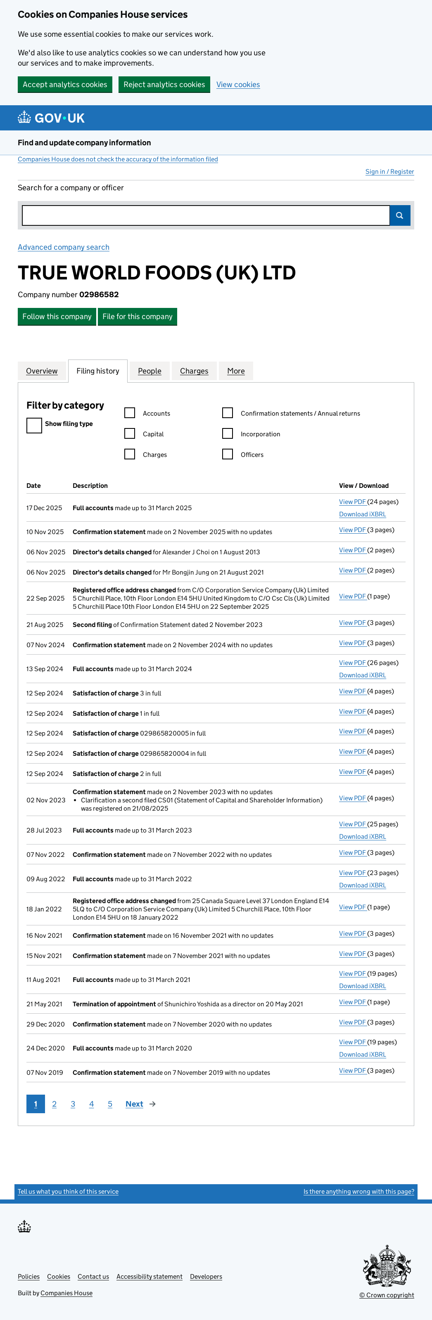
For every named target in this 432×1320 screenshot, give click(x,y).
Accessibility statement (149, 1276)
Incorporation (251, 435)
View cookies (238, 84)
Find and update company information (84, 142)
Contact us (93, 1276)
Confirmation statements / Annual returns (291, 414)
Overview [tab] (42, 371)
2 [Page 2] (54, 1104)
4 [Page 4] (91, 1104)
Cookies (58, 1276)
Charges (145, 456)
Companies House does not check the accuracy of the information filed (118, 159)
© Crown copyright (386, 1295)
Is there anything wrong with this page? (359, 1191)
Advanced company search (63, 247)
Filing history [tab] (97, 371)
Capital (144, 435)
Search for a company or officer (71, 187)
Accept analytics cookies (65, 84)
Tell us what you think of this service (68, 1191)
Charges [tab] (194, 371)
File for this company (137, 316)
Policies (29, 1276)
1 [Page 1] (35, 1104)
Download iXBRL (362, 514)
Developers (206, 1276)
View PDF (353, 502)
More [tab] (236, 371)
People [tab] (149, 371)
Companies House (66, 1293)
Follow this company (57, 316)
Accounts (147, 414)
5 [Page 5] (110, 1104)
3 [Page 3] (73, 1104)
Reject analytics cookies (164, 84)
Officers (242, 456)
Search (400, 215)
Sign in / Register (390, 171)
